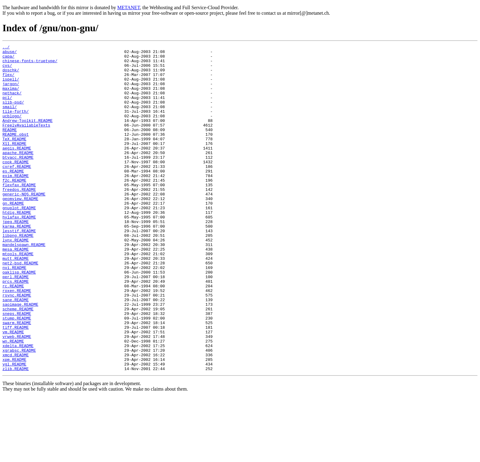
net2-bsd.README (20, 307)
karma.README (16, 263)
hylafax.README (19, 252)
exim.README (15, 202)
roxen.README (16, 340)
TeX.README (14, 158)
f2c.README (14, 207)
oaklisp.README (19, 318)
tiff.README (15, 384)
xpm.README (14, 423)
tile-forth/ (15, 125)
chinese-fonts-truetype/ (29, 64)
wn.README (13, 400)
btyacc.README (17, 180)
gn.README (13, 235)
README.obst (15, 152)
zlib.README (15, 434)
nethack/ (11, 103)
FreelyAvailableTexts (26, 141)
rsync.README (16, 345)
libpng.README (17, 274)
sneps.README (16, 367)
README (9, 147)
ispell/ (10, 86)
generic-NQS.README (23, 224)
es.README (13, 196)
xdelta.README (17, 406)
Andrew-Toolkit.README (27, 136)
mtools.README (17, 296)
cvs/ (7, 70)
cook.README (15, 185)
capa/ (8, 59)
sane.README (15, 351)
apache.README (17, 174)
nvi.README (14, 312)
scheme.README (17, 362)
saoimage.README (20, 356)
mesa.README (15, 290)
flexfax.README (19, 213)
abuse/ (9, 53)
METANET (128, 7)
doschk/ (10, 75)
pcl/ (7, 108)
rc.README (13, 334)
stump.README (16, 373)
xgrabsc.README (19, 412)
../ (5, 48)
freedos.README (19, 219)
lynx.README (15, 279)
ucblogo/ (11, 130)
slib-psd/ (13, 114)
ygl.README (14, 428)
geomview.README (20, 230)
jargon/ (10, 92)
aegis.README (16, 169)
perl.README (15, 323)
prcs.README (15, 329)
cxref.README (16, 191)
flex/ (8, 81)
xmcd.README (15, 417)
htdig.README (16, 246)
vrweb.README (16, 395)
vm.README (13, 389)
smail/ (9, 119)
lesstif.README (19, 268)
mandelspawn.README (23, 285)
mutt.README (15, 301)
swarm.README (16, 378)
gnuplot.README (19, 241)
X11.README (14, 163)
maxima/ (10, 97)
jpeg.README (15, 257)
